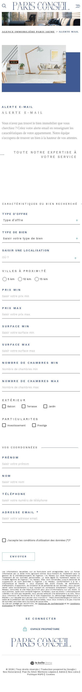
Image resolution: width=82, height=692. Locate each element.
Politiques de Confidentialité (51, 604)
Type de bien (14, 232)
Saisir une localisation (25, 250)
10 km (27, 279)
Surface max (16, 344)
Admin (62, 672)
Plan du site (28, 672)
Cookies (50, 674)
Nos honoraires (11, 672)
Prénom (10, 457)
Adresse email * (20, 512)
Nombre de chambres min (30, 363)
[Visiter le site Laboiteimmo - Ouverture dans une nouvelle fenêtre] (41, 663)
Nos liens (73, 672)
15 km (44, 279)
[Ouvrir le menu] (78, 6)
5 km (11, 279)
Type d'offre (15, 214)
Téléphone (14, 494)
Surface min (16, 326)
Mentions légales (47, 672)
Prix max (12, 308)
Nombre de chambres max (30, 381)
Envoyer (18, 556)
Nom (6, 476)
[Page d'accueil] (41, 6)
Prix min (11, 290)
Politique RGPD (35, 674)
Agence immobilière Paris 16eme (28, 31)
